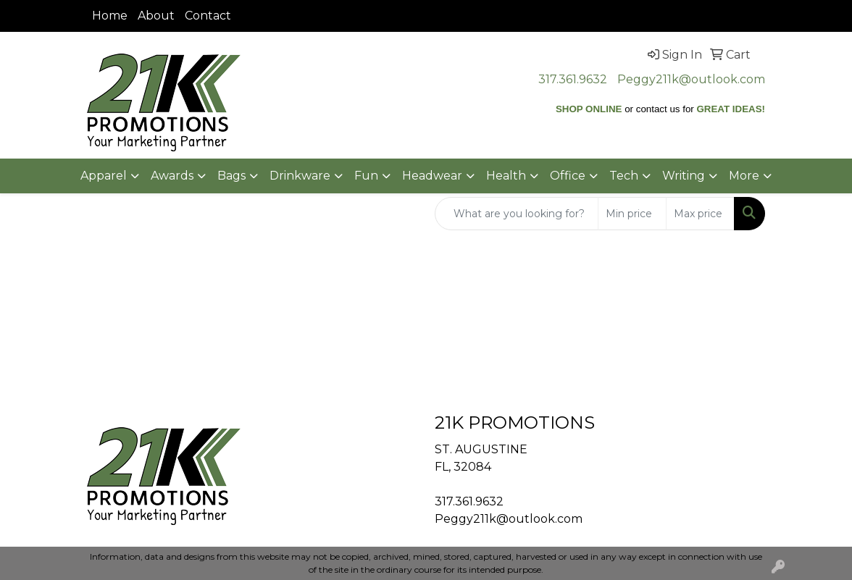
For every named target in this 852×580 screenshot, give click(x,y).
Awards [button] (172, 175)
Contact (208, 15)
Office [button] (567, 175)
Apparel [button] (103, 175)
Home (110, 15)
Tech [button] (623, 175)
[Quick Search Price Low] (632, 213)
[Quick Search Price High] (700, 213)
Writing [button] (683, 175)
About (156, 15)
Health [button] (506, 175)
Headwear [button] (432, 175)
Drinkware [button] (300, 175)
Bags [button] (231, 175)
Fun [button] (366, 175)
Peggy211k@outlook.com (691, 79)
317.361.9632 (572, 79)
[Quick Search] (516, 213)
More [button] (744, 175)
